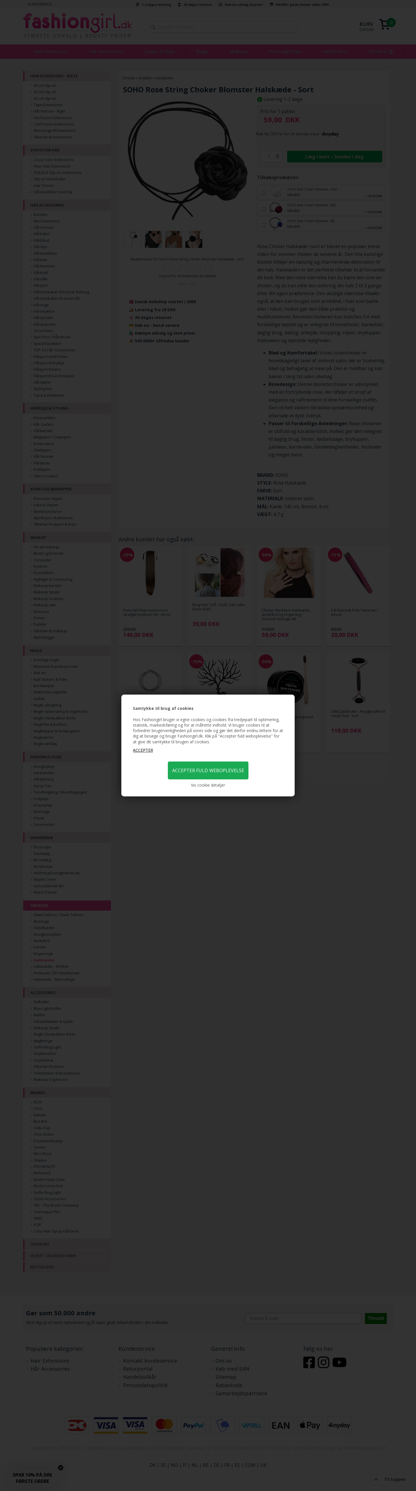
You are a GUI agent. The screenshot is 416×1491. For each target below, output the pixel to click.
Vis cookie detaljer (208, 785)
